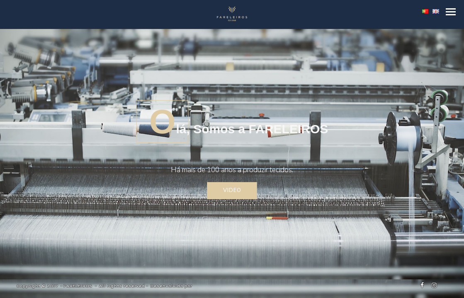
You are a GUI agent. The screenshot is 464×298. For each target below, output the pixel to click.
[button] (450, 12)
